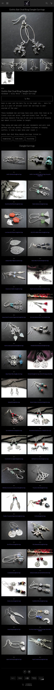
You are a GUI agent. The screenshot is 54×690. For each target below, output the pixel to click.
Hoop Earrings (30, 138)
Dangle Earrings (7, 138)
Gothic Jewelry (19, 138)
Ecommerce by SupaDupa (28, 685)
